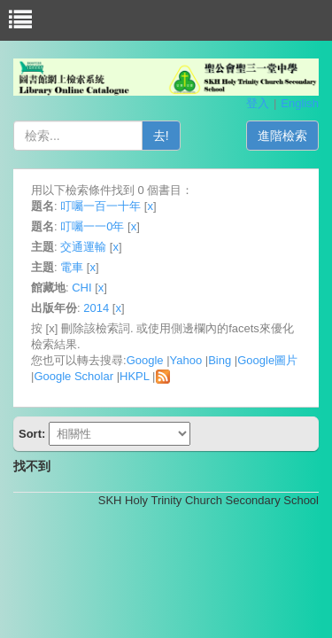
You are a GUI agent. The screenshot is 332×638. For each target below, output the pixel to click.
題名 (42, 206)
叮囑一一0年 (92, 226)
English (300, 103)
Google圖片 (267, 360)
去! (161, 135)
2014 (96, 308)
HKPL (134, 376)
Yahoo (186, 360)
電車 (71, 267)
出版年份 (54, 308)
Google (145, 360)
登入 (257, 103)
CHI (81, 287)
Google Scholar (73, 376)
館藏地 (48, 287)
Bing (219, 360)
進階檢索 (282, 135)
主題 (42, 246)
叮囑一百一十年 (100, 206)
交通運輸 (83, 246)
